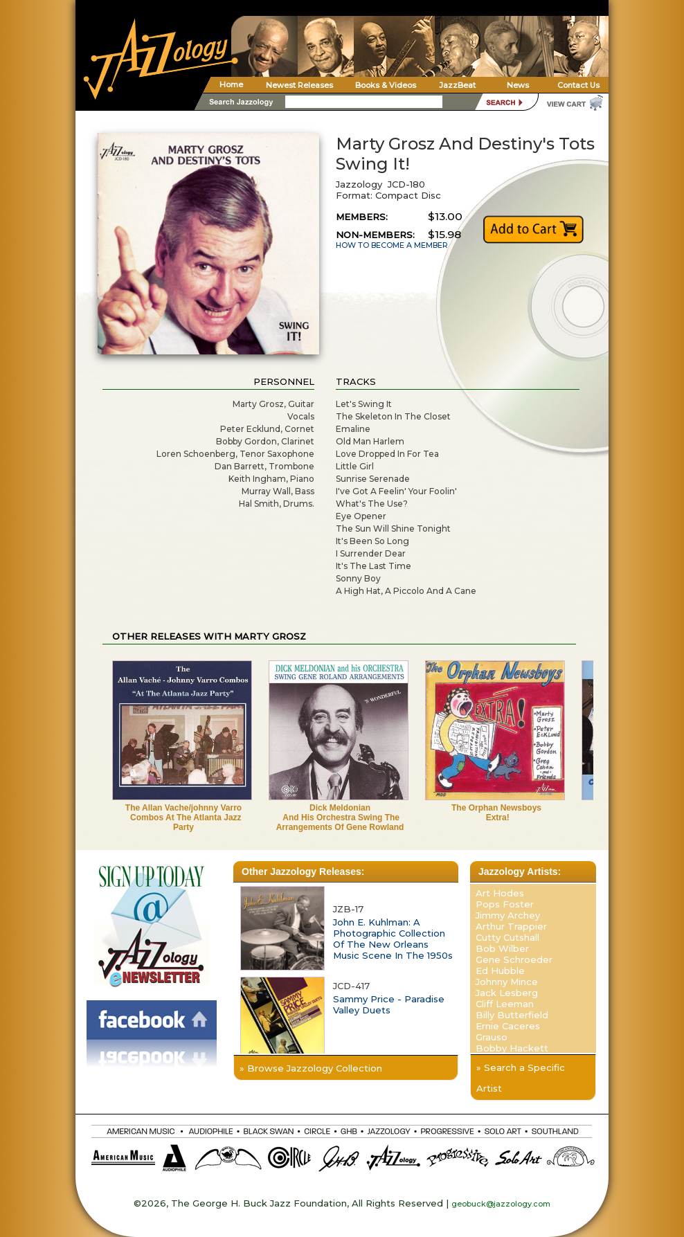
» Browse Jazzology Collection (311, 1068)
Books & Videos (385, 85)
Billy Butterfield (512, 1014)
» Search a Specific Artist (520, 1078)
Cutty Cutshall (507, 937)
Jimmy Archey (508, 915)
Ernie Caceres (508, 1025)
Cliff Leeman (505, 1003)
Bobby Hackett (512, 1048)
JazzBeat (457, 85)
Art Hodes (500, 893)
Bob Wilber (502, 948)
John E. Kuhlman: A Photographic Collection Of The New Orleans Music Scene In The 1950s (393, 939)
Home (231, 84)
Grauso (491, 1036)
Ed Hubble (500, 970)
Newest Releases (299, 85)
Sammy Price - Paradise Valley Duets (388, 1004)
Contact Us (578, 85)
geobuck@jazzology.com (500, 1204)
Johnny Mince (507, 981)
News (518, 85)
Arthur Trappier (511, 926)
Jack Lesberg (507, 992)
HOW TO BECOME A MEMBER (392, 245)
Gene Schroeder (514, 959)
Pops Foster (505, 904)
